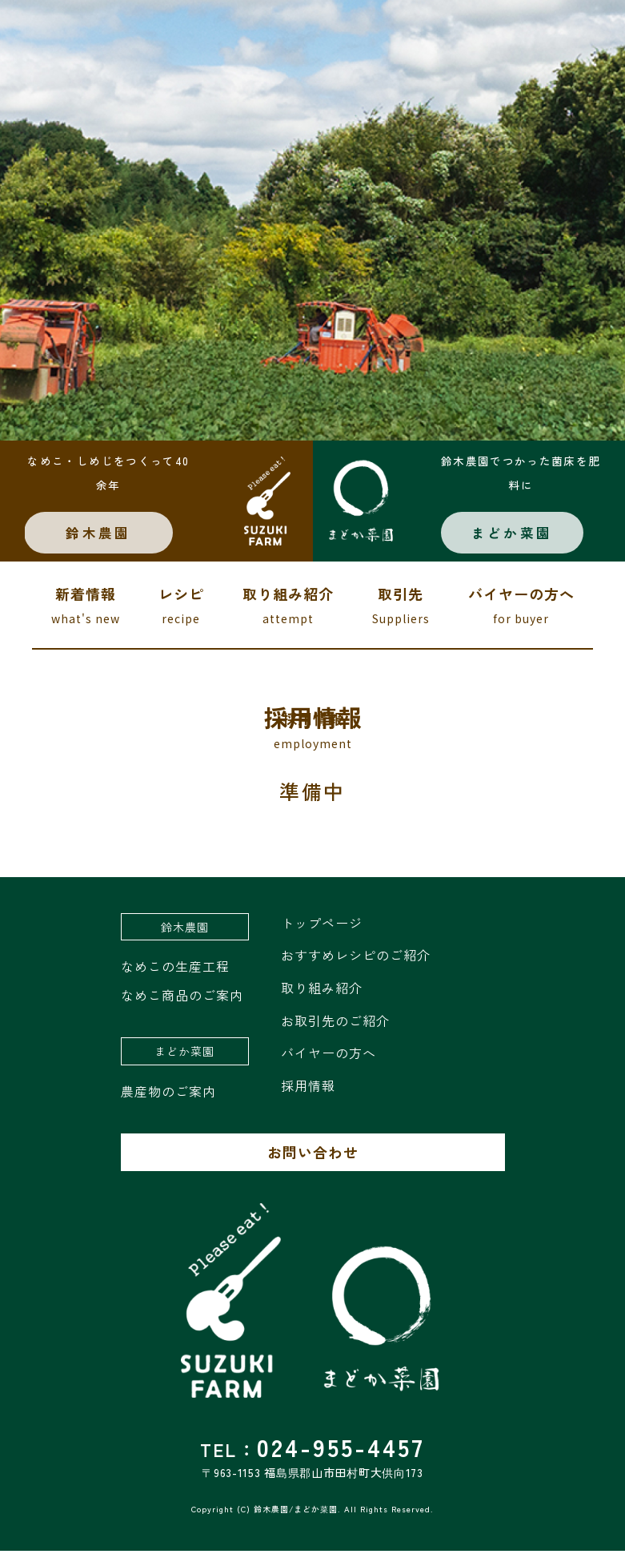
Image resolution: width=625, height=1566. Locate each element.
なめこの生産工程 (175, 982)
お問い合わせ (313, 1167)
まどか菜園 (517, 544)
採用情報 (308, 1100)
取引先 (401, 622)
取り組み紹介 (288, 622)
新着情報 (85, 622)
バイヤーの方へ (521, 622)
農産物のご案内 (168, 1106)
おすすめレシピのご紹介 (356, 970)
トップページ (322, 938)
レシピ (181, 622)
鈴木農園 (112, 544)
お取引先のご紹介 (335, 1035)
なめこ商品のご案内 (182, 1010)
